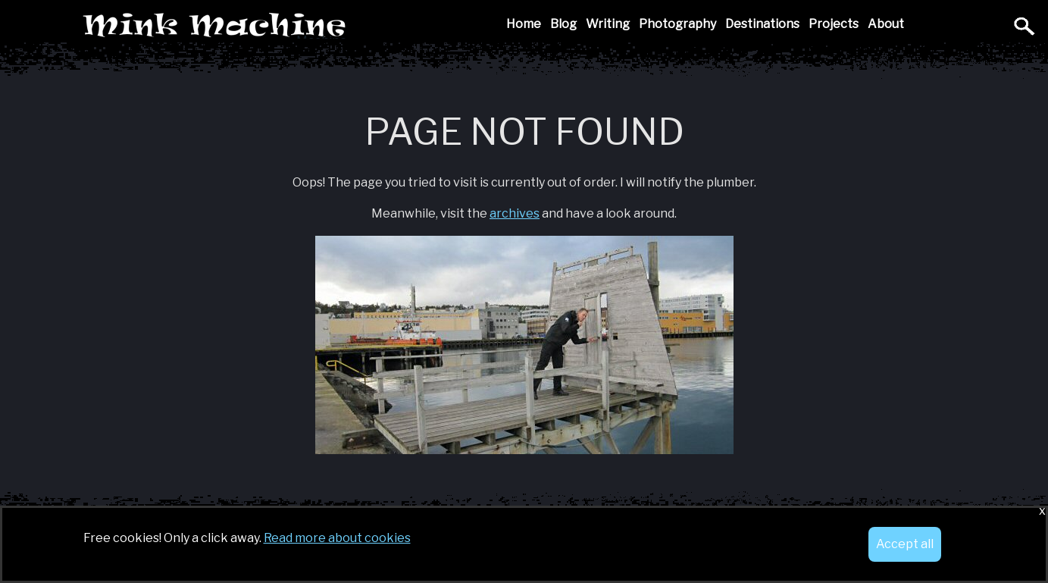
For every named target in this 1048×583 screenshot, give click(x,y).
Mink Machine (321, 26)
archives (515, 213)
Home (523, 24)
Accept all (905, 544)
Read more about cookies (337, 538)
